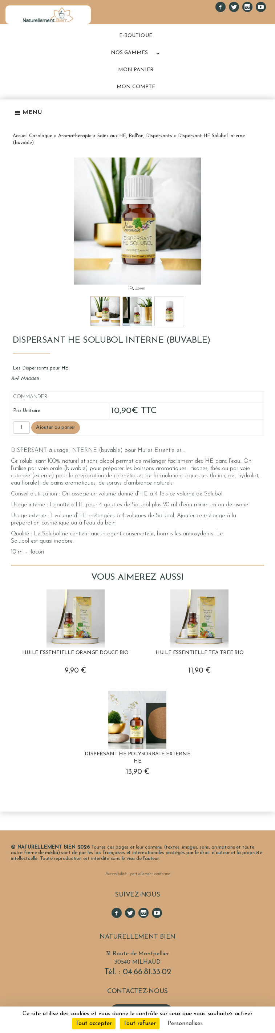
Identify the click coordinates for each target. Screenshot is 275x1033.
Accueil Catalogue (32, 136)
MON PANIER (136, 70)
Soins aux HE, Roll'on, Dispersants (134, 136)
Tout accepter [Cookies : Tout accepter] (94, 1023)
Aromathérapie (75, 136)
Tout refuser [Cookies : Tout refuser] (140, 1023)
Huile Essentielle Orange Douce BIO (75, 653)
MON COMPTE (136, 87)
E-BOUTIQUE (135, 35)
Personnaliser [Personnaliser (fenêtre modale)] (184, 1023)
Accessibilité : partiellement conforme (137, 874)
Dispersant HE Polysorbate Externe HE (137, 757)
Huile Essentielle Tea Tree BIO (199, 653)
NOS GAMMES (129, 53)
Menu (28, 112)
